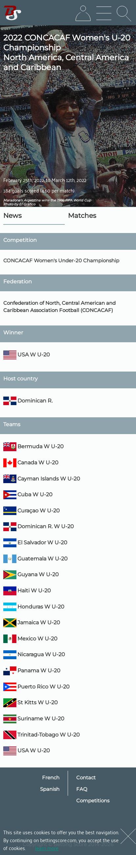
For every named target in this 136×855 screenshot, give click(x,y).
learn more (46, 847)
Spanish (49, 789)
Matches (82, 216)
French (50, 777)
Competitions (92, 800)
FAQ (81, 789)
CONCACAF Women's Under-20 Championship (61, 260)
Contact (86, 777)
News (12, 216)
